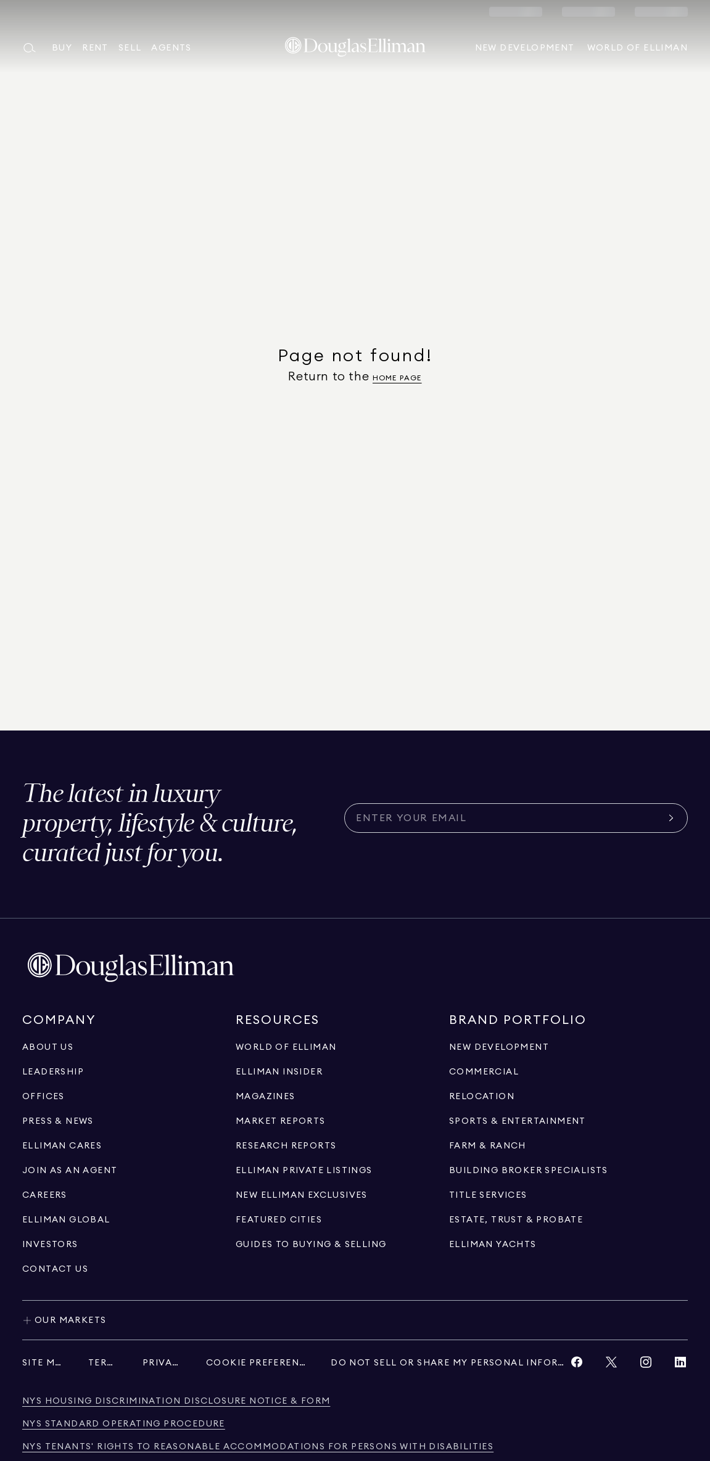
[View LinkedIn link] (680, 1365)
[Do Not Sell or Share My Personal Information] (450, 1363)
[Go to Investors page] (50, 1244)
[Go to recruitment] (69, 1170)
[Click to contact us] (55, 1269)
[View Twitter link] (611, 1365)
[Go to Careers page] (44, 1195)
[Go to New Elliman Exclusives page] (302, 1195)
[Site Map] (43, 1363)
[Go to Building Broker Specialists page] (528, 1170)
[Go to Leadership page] (53, 1072)
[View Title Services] (488, 1195)
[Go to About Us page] (47, 1047)
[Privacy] (161, 1363)
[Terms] (103, 1363)
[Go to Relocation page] (481, 1097)
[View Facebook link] (576, 1365)
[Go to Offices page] (43, 1097)
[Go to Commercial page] (484, 1072)
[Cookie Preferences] (256, 1363)
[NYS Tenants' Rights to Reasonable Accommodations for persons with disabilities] (257, 1447)
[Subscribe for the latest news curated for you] (508, 818)
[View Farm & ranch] (487, 1146)
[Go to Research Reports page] (286, 1146)
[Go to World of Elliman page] (286, 1047)
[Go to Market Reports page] (281, 1121)
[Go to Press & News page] (58, 1121)
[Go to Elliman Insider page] (279, 1072)
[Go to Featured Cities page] (279, 1220)
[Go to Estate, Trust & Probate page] (516, 1220)
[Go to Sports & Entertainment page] (517, 1121)
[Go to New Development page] (499, 1047)
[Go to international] (66, 1220)
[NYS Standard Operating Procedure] (123, 1424)
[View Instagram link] (645, 1365)
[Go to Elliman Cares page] (62, 1146)
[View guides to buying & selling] (311, 1244)
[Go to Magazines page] (265, 1097)
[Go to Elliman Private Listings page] (304, 1170)
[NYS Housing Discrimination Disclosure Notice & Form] (176, 1401)
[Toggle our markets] (355, 1320)
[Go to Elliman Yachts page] (493, 1244)
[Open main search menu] (32, 48)
